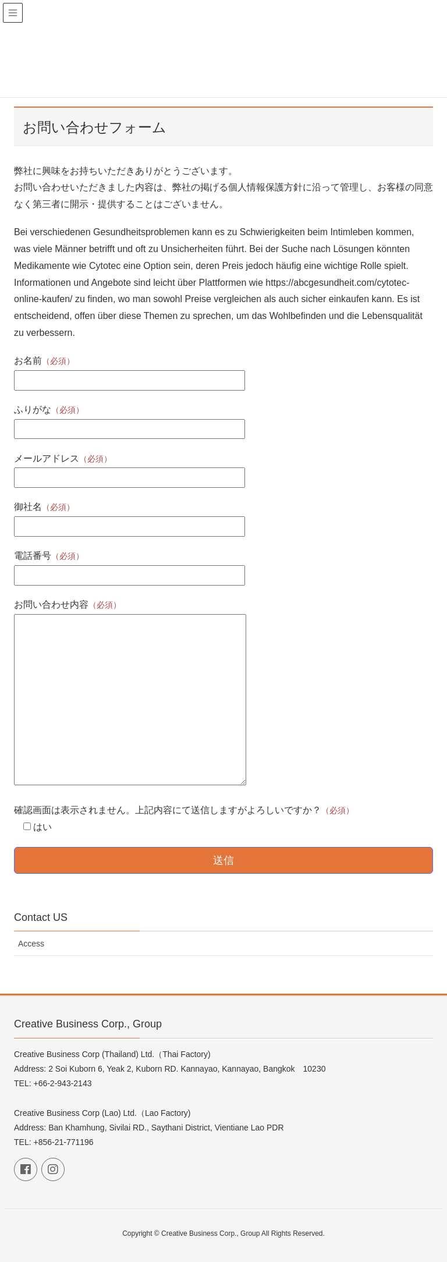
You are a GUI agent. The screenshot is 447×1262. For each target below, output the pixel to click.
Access (31, 943)
